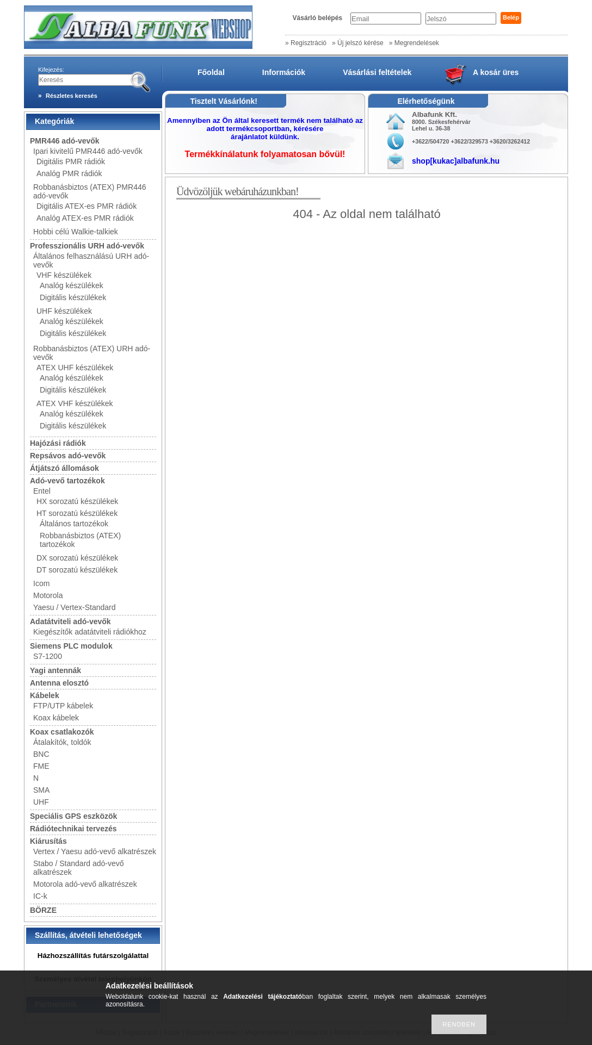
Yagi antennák (55, 670)
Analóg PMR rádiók (69, 173)
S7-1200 (47, 656)
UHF (41, 802)
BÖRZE (43, 910)
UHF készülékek (64, 311)
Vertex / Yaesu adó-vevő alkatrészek (94, 851)
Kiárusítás (48, 841)
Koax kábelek (56, 717)
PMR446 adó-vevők (65, 140)
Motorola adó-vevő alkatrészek (85, 884)
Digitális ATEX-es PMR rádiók (86, 206)
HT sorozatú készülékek (77, 513)
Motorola (48, 595)
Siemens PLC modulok (71, 646)
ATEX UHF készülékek (74, 367)
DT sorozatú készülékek (77, 569)
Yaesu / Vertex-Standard (74, 607)
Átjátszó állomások (64, 468)
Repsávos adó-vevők (68, 455)
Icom (41, 583)
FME (41, 766)
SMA (41, 790)
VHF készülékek (63, 275)
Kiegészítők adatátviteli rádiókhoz (89, 631)
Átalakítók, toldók (62, 742)
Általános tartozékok (74, 523)
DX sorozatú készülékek (77, 557)
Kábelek (44, 695)
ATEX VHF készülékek (74, 403)
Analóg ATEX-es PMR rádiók (85, 218)
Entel (42, 491)
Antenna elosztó (59, 683)
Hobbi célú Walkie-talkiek (75, 231)
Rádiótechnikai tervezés (73, 828)
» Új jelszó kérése (358, 43)
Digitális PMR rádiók (70, 161)
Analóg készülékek (71, 285)
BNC (41, 754)
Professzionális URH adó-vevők (87, 245)
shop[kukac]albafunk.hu (455, 161)
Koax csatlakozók (62, 731)
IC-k (40, 896)
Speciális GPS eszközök (73, 816)
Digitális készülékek (73, 297)
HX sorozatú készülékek (77, 501)
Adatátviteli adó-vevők (70, 621)
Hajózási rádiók (58, 443)
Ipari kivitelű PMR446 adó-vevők (88, 151)
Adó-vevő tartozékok (67, 480)
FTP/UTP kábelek (63, 705)
